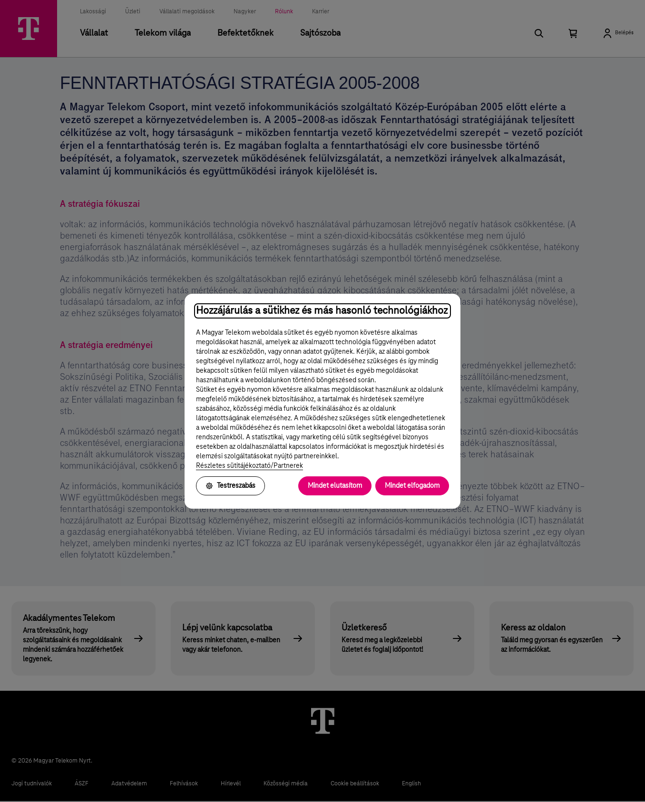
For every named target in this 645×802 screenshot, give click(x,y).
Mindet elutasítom (335, 486)
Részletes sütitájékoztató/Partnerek (249, 466)
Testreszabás (230, 486)
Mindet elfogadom (412, 486)
